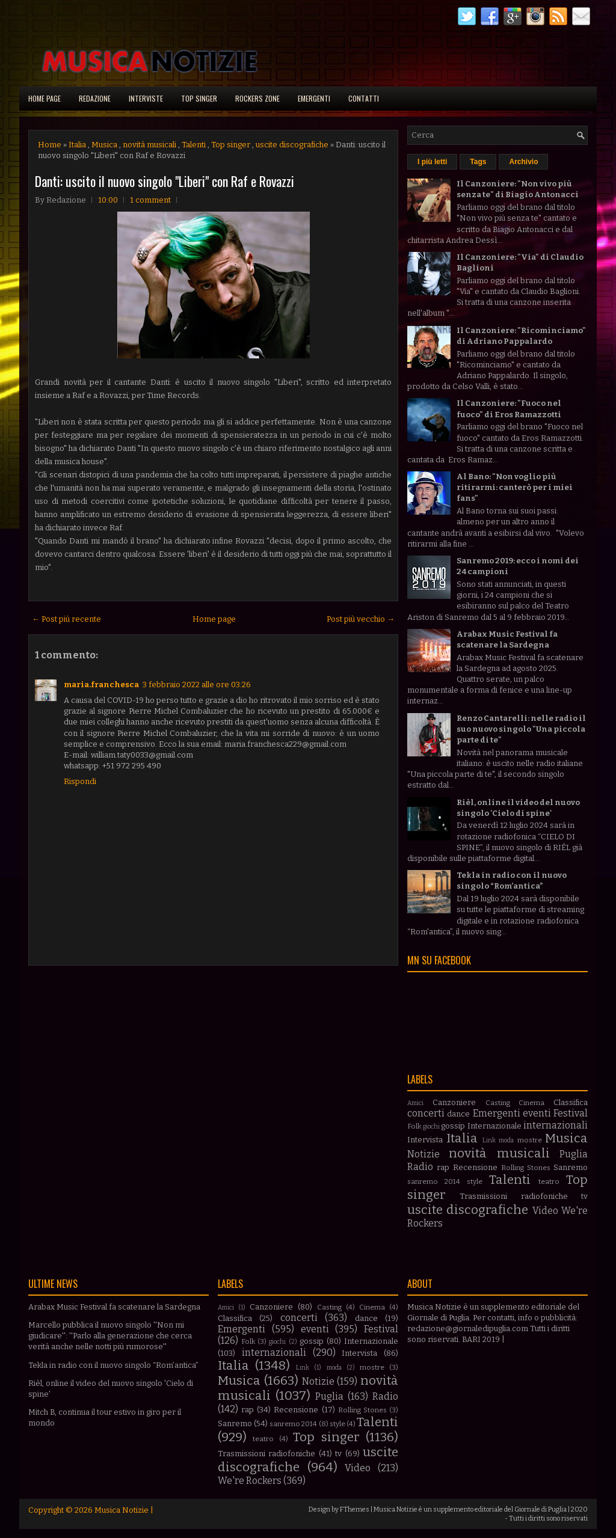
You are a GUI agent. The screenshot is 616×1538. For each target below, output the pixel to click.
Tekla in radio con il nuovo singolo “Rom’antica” (113, 1365)
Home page (44, 98)
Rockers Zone (257, 98)
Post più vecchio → (361, 618)
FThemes (354, 1509)
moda (506, 1140)
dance (458, 1113)
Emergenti (314, 98)
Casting (497, 1102)
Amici (415, 1103)
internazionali (555, 1125)
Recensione (475, 1167)
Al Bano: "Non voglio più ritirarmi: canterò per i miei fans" (515, 487)
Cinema (531, 1102)
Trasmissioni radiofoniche (513, 1196)
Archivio (523, 162)
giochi (431, 1126)
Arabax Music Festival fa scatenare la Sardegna (114, 1306)
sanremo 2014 (433, 1181)
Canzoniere (454, 1102)
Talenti (194, 144)
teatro (548, 1181)
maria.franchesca (101, 684)
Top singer (199, 98)
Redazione (95, 98)
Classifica (570, 1102)
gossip (453, 1125)
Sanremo (570, 1167)
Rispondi (80, 781)
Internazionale (494, 1125)
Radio (420, 1166)
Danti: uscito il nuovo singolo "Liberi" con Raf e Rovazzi (164, 181)
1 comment (150, 199)
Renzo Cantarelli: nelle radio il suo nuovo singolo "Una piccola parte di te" (521, 729)
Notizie (423, 1154)
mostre (529, 1140)
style (474, 1181)
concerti (426, 1113)
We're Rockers (250, 1480)
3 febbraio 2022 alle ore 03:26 (197, 684)
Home (49, 144)
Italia (77, 144)
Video (545, 1210)
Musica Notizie (121, 1510)
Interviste (146, 98)
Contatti (363, 98)
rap (443, 1167)
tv (584, 1196)
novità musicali (149, 144)
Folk (414, 1126)
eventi (537, 1113)
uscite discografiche (292, 144)
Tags (478, 162)
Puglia (573, 1154)
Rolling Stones (525, 1167)
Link (489, 1140)
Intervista (425, 1139)
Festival (570, 1113)
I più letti (432, 162)
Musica (104, 144)
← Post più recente (66, 618)
